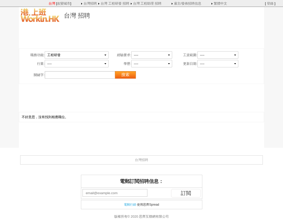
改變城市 (63, 3)
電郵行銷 (130, 204)
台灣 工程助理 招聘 (147, 3)
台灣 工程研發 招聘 (115, 3)
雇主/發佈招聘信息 (188, 3)
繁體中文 (220, 3)
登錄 (270, 3)
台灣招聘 (90, 3)
